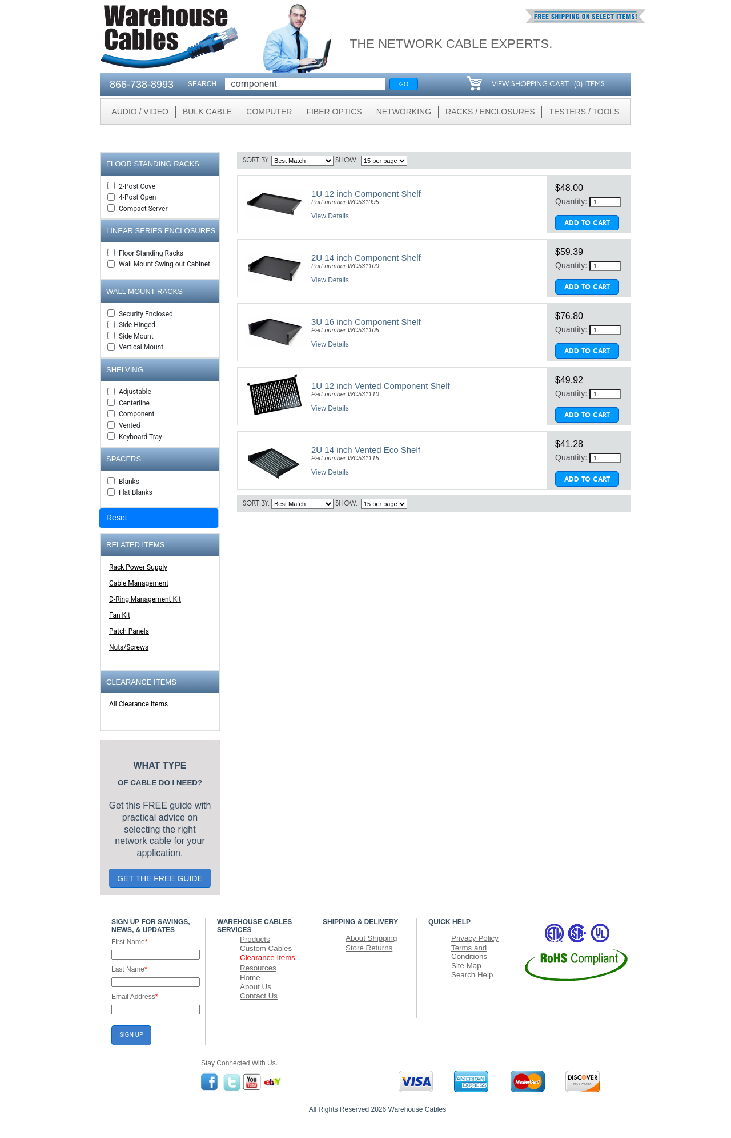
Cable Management (138, 583)
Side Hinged (137, 325)
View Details (330, 216)
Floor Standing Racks (151, 253)
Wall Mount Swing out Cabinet (164, 264)
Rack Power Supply (138, 567)
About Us (255, 986)
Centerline (134, 403)
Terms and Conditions (469, 952)
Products (255, 939)
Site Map (466, 965)
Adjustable (135, 392)
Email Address (134, 997)
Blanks (129, 482)
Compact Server (143, 209)
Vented (129, 425)
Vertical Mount (141, 347)
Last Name (129, 969)
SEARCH (202, 84)
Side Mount (136, 336)
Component (136, 414)
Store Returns (369, 948)
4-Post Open (137, 197)
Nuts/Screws (128, 647)
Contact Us (259, 996)
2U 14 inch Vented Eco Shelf (365, 450)
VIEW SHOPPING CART (530, 84)
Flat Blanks (135, 492)
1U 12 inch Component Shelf (366, 193)
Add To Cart (587, 223)
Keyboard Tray (140, 437)
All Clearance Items (138, 704)
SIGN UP (131, 1034)
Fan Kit (119, 615)
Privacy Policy (475, 938)
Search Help (472, 974)
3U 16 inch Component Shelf (366, 322)
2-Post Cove (137, 186)
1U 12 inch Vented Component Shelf (380, 386)
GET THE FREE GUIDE (160, 878)
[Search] (305, 84)
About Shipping (371, 938)
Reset (116, 517)
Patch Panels (129, 631)
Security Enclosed (146, 314)
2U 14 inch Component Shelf (366, 257)
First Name (129, 942)
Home (250, 977)
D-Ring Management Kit (145, 599)
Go (404, 83)
